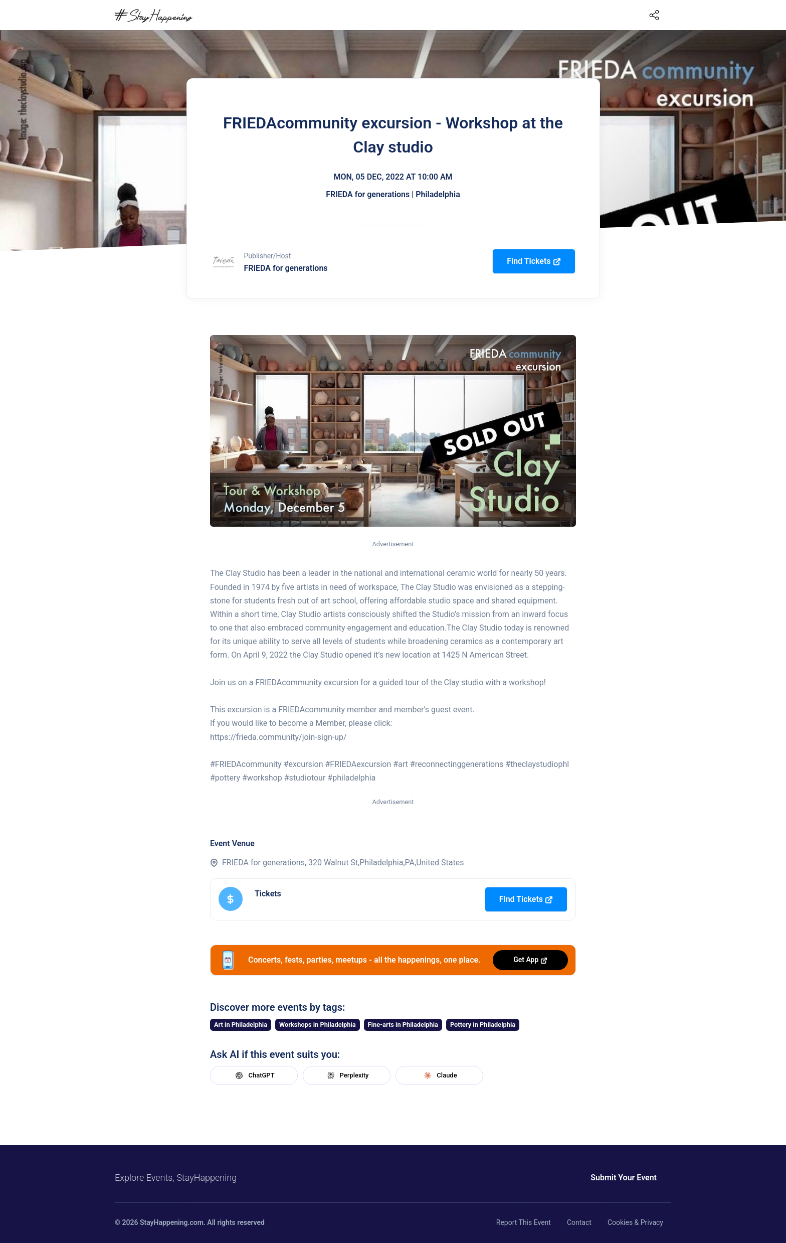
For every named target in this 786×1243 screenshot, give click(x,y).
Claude (439, 1075)
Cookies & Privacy (635, 1222)
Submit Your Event (624, 1177)
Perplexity (347, 1075)
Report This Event (523, 1222)
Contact (579, 1222)
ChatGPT (253, 1075)
